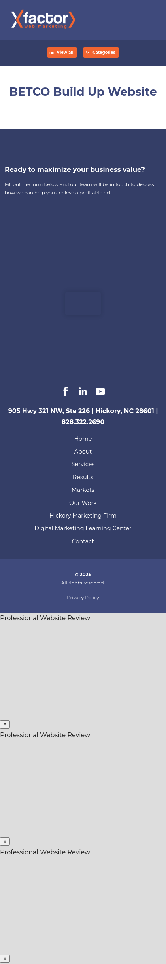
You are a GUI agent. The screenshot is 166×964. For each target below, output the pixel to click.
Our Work (83, 503)
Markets (83, 489)
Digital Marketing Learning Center (82, 528)
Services (83, 464)
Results (83, 477)
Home (83, 438)
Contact (83, 541)
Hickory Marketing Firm (83, 515)
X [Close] (5, 724)
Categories (103, 52)
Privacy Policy (83, 597)
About (83, 451)
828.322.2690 (83, 422)
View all (65, 52)
